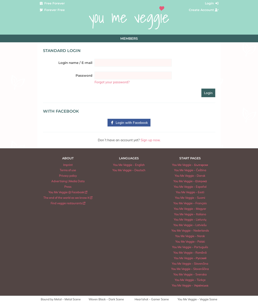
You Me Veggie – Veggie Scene (197, 299)
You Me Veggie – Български (190, 165)
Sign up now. (150, 140)
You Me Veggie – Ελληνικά (190, 181)
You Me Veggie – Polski (190, 241)
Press (67, 186)
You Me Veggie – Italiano (190, 214)
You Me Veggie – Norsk (190, 236)
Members (129, 38)
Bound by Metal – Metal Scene (61, 299)
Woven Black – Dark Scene (106, 299)
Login (212, 3)
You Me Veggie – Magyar (190, 208)
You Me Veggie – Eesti (190, 192)
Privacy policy (68, 175)
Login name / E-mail (75, 63)
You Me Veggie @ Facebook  (67, 192)
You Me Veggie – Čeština (190, 170)
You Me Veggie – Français (190, 203)
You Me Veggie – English (129, 165)
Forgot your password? (112, 82)
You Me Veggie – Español (190, 186)
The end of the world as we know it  (67, 197)
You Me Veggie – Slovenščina (190, 269)
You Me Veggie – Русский (190, 258)
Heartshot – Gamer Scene (152, 299)
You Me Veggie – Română (190, 252)
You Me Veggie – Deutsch (128, 170)
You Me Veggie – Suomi (190, 197)
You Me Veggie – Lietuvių (190, 219)
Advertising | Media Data (68, 181)
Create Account (204, 10)
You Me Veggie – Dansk (190, 175)
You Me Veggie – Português (190, 247)
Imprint (68, 165)
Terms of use (68, 170)
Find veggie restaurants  (68, 203)
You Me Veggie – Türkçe (190, 280)
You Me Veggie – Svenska (190, 274)
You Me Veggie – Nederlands (190, 230)
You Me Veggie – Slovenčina (190, 263)
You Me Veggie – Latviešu (190, 225)
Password (84, 75)
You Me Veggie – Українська (190, 285)
